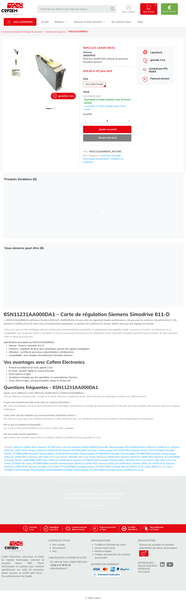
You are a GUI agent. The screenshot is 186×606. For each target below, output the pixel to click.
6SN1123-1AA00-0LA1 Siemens (158, 463)
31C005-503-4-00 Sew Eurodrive (64, 447)
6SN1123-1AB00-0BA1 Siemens (147, 457)
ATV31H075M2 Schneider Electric (77, 466)
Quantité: (87, 114)
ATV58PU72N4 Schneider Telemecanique (24, 470)
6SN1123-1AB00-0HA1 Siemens (30, 447)
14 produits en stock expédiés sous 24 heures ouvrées (107, 101)
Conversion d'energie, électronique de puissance (22, 32)
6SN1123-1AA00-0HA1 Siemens (65, 460)
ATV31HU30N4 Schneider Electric (106, 470)
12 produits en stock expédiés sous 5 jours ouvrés (105, 108)
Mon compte (58, 544)
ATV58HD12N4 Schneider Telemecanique (103, 460)
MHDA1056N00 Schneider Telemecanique (103, 447)
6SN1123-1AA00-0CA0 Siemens (54, 450)
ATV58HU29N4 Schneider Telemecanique (33, 453)
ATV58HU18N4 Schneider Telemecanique (92, 450)
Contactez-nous (93, 505)
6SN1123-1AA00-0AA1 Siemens (20, 457)
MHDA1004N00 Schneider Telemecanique (67, 470)
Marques (61, 21)
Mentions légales (103, 551)
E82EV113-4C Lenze (140, 466)
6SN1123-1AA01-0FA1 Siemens (20, 450)
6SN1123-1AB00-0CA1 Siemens (20, 466)
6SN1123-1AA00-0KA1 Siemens (124, 463)
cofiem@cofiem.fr (58, 568)
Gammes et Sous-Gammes (89, 21)
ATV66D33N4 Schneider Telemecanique (156, 453)
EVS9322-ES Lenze (134, 470)
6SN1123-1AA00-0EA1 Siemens (91, 463)
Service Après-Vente (105, 548)
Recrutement (58, 548)
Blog (140, 21)
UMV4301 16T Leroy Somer (82, 457)
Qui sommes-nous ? (122, 21)
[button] (129, 8)
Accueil (45, 21)
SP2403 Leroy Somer (48, 466)
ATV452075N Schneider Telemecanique (74, 453)
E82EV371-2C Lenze (162, 466)
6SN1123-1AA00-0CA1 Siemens (163, 447)
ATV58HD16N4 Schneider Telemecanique (53, 463)
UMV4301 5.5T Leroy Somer (139, 460)
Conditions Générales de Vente (110, 544)
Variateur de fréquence (56, 32)
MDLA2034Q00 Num (135, 447)
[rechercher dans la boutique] (74, 9)
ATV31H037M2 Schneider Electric (131, 450)
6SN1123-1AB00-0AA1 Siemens (113, 457)
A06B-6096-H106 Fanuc (35, 460)
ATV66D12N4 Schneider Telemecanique (115, 453)
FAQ (54, 551)
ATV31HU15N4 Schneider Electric (112, 466)
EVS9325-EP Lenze (21, 463)
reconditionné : (92, 96)
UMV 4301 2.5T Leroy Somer (52, 457)
